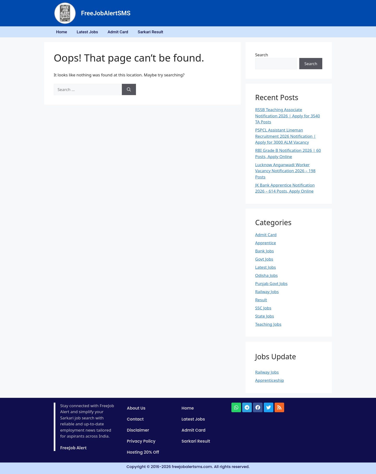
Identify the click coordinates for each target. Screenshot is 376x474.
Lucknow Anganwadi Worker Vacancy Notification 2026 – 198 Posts (285, 171)
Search (261, 54)
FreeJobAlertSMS (105, 13)
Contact (135, 419)
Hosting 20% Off (143, 452)
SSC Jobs (263, 308)
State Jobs (264, 316)
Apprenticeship (269, 380)
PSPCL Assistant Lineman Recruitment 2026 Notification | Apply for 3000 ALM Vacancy (285, 136)
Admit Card (118, 31)
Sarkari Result (150, 31)
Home (61, 31)
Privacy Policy (141, 441)
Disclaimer (138, 430)
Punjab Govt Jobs (271, 283)
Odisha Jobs (266, 275)
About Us (136, 408)
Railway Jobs (267, 291)
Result (261, 300)
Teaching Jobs (268, 324)
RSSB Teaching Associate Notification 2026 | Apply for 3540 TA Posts (287, 116)
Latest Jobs (87, 31)
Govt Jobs (264, 259)
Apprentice (265, 243)
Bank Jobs (264, 251)
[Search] (129, 89)
